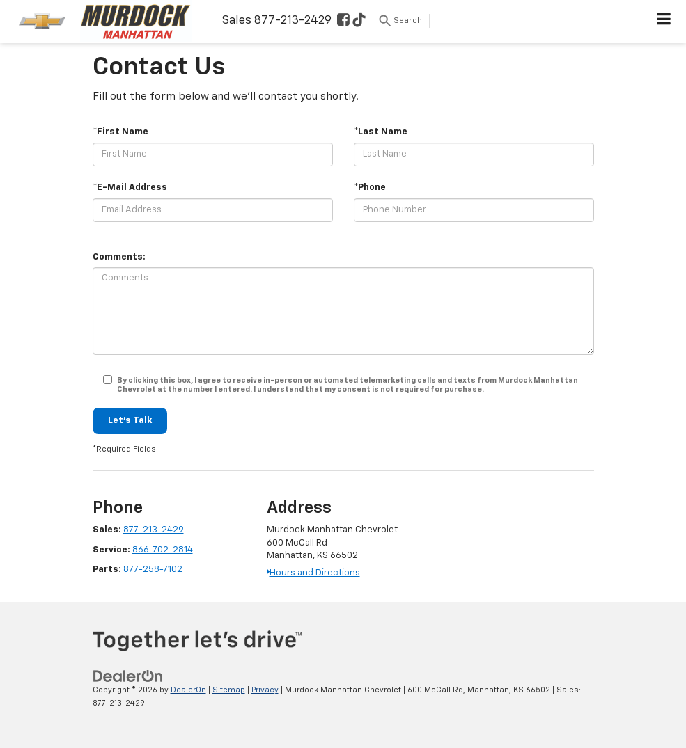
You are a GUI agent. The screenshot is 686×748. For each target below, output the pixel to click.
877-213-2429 (153, 529)
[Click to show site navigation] (664, 21)
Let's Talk (130, 420)
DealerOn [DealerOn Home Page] (188, 690)
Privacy (265, 690)
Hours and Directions (313, 573)
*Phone (370, 187)
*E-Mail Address (130, 187)
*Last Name (380, 131)
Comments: (119, 257)
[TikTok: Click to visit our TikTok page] (359, 21)
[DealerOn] (128, 676)
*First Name (120, 131)
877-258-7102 (152, 569)
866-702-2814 (162, 550)
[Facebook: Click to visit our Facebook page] (343, 21)
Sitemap (228, 690)
